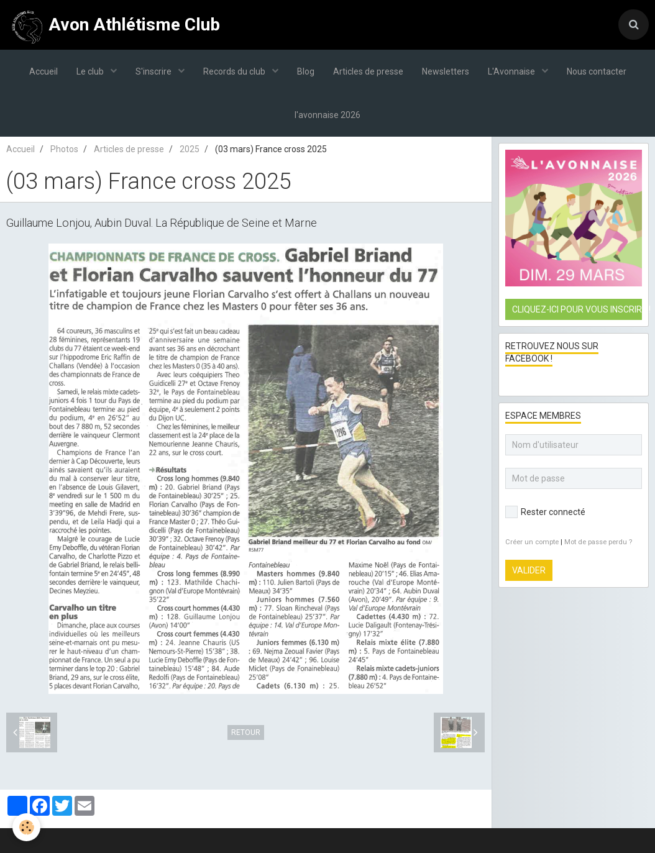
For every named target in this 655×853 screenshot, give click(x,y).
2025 (189, 149)
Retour (245, 732)
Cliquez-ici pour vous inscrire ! (577, 309)
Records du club (235, 71)
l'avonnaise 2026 (327, 115)
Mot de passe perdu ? (598, 542)
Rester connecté (545, 512)
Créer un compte (532, 542)
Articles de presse (368, 71)
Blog (305, 71)
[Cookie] (26, 827)
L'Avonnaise (512, 71)
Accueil (43, 71)
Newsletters (445, 71)
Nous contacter (596, 71)
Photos (64, 149)
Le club (91, 71)
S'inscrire (154, 71)
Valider (529, 570)
